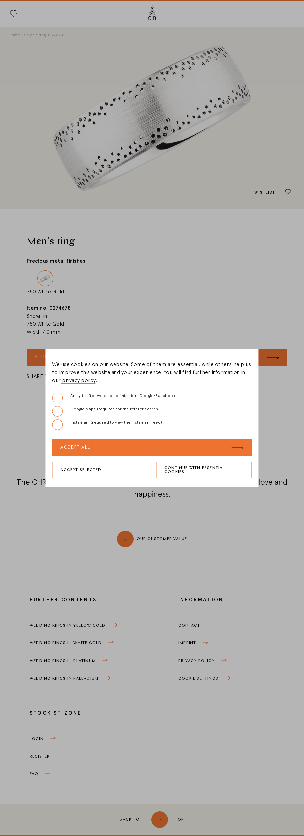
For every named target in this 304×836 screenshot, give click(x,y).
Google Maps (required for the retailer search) (105, 411)
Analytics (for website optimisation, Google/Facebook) (114, 398)
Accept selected (80, 470)
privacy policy (78, 380)
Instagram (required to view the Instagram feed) (107, 424)
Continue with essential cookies (194, 470)
